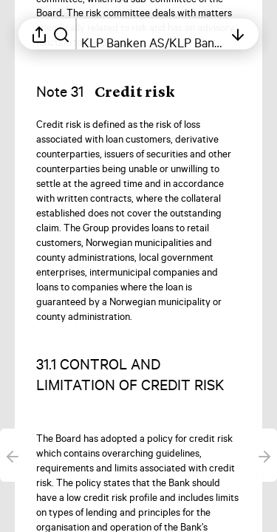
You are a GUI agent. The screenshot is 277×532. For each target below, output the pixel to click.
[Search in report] (61, 34)
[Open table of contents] (152, 34)
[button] (117, 92)
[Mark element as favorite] (250, 125)
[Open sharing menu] (39, 34)
